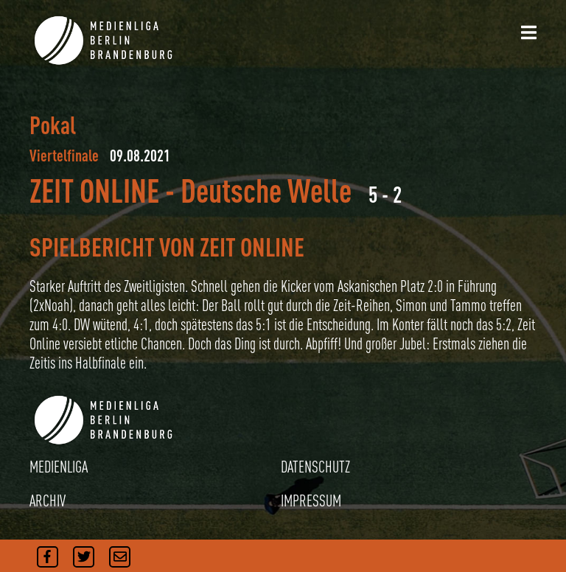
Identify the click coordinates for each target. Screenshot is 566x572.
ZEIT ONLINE (94, 190)
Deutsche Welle (266, 190)
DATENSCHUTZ (315, 466)
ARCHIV (47, 500)
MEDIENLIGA (58, 466)
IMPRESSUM (311, 500)
